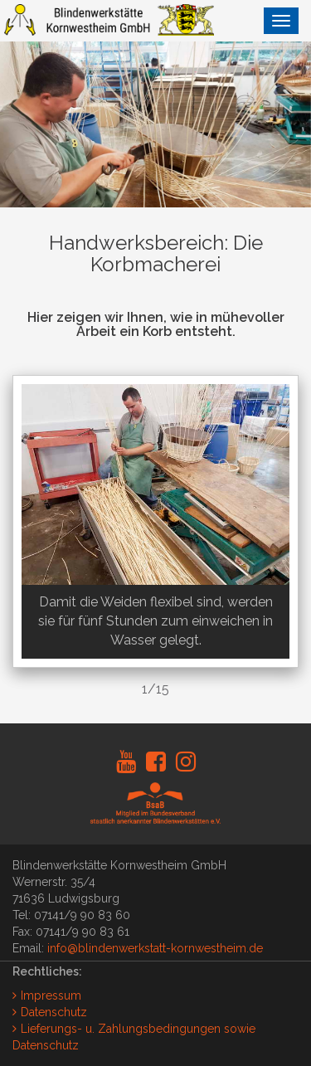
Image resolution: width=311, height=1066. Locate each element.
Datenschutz (54, 1012)
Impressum (51, 995)
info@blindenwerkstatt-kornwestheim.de (155, 948)
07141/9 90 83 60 (82, 915)
